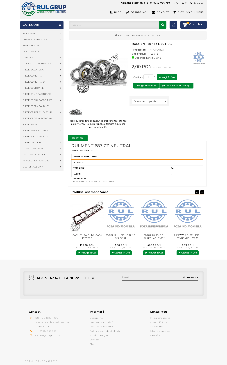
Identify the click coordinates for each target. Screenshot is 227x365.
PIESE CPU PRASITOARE (37, 94)
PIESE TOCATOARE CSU (36, 136)
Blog (115, 12)
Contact (160, 12)
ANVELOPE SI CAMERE (36, 160)
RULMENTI (125, 35)
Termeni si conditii (101, 322)
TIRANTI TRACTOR (33, 148)
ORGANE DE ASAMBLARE (37, 63)
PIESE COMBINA (32, 75)
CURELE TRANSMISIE (35, 39)
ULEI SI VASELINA (33, 166)
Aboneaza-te (190, 277)
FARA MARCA (156, 49)
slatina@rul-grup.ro (47, 335)
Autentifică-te (158, 322)
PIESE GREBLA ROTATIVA (37, 118)
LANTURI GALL (31, 51)
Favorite (155, 335)
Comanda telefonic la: (145, 2)
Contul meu (157, 326)
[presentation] (145, 287)
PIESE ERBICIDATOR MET (37, 100)
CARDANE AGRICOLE (35, 154)
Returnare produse (101, 326)
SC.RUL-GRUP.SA (36, 361)
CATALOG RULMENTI (188, 12)
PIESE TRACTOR (32, 142)
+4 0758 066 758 (46, 331)
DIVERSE (28, 57)
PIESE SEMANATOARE (35, 130)
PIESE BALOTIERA (33, 69)
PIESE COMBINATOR (34, 81)
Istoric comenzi (160, 331)
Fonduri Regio (98, 335)
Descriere (78, 138)
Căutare (162, 25)
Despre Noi (136, 12)
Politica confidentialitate (105, 331)
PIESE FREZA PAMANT (35, 106)
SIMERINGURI (31, 45)
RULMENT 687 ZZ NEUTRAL (146, 35)
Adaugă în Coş (167, 77)
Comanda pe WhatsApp (176, 85)
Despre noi (96, 317)
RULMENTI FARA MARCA (85, 181)
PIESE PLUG (30, 124)
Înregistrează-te (160, 317)
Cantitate (138, 77)
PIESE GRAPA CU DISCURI (38, 112)
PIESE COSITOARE (33, 87)
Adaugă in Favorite (146, 85)
